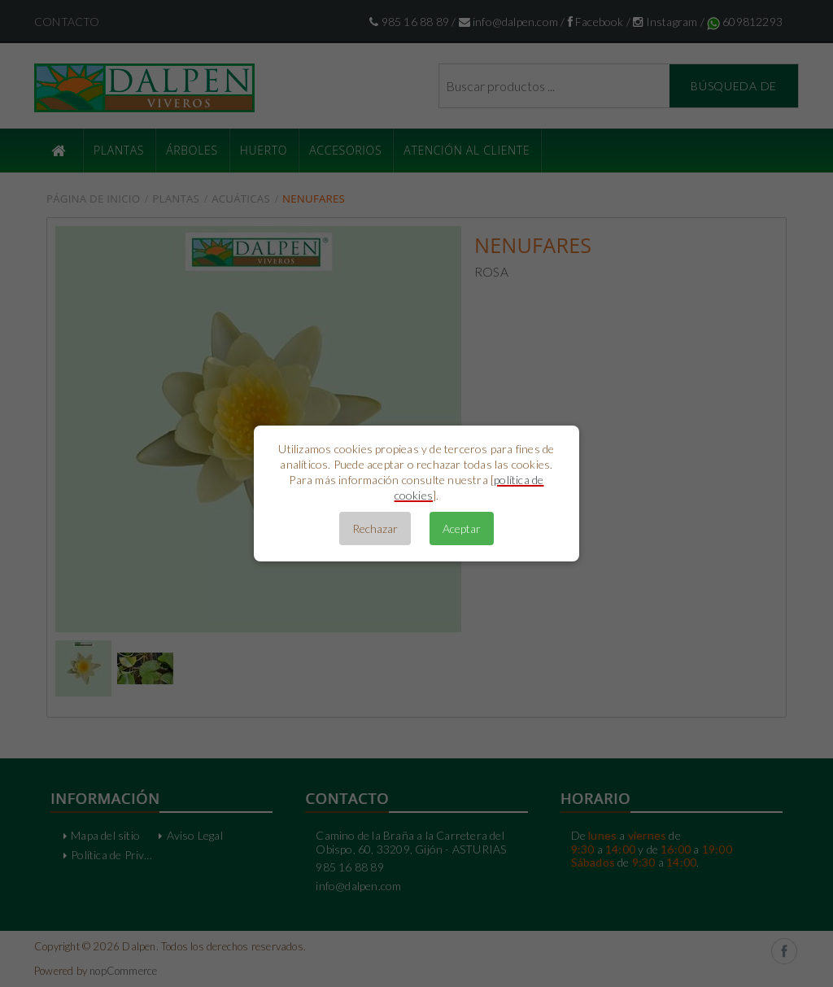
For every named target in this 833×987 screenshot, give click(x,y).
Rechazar (375, 528)
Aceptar (462, 528)
